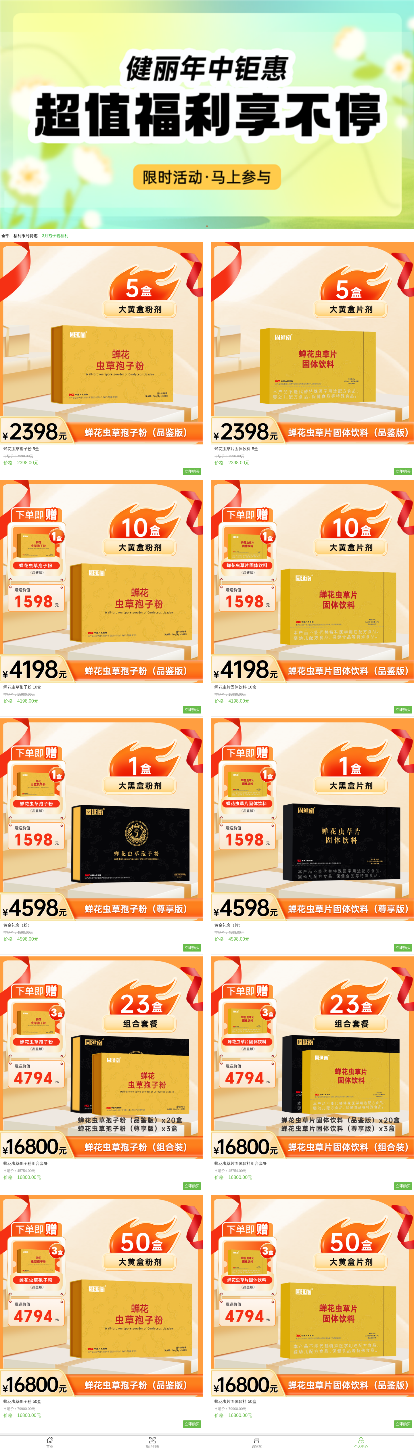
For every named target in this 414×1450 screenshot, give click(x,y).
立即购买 (192, 471)
